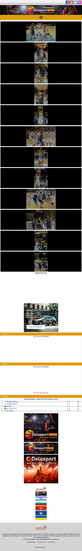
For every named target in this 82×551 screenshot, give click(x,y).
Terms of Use (42, 542)
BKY (44, 547)
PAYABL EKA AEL (11, 404)
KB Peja (8, 406)
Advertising (51, 542)
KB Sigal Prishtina (12, 401)
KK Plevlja (9, 411)
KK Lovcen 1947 (11, 408)
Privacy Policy (31, 542)
